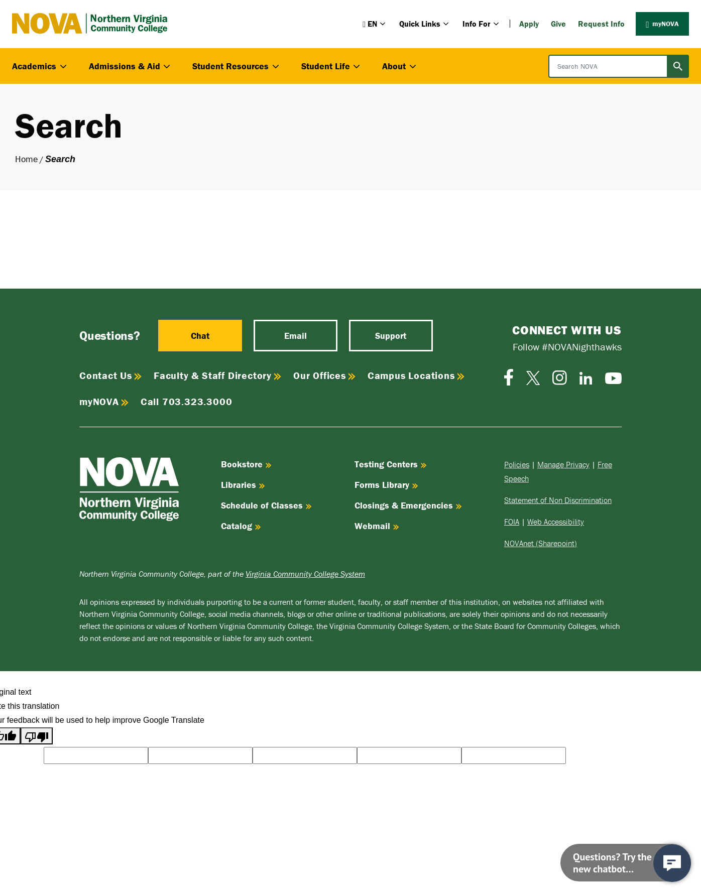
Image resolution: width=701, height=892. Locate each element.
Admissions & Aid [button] (131, 66)
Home (26, 159)
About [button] (400, 66)
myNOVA (662, 24)
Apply (529, 24)
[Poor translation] (37, 735)
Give (558, 24)
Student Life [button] (332, 66)
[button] (375, 24)
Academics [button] (40, 66)
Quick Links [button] (424, 24)
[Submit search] (678, 66)
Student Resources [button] (236, 66)
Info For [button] (481, 24)
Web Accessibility (555, 522)
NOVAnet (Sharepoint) (540, 543)
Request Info (601, 24)
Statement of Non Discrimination (558, 500)
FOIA (511, 522)
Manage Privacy (563, 464)
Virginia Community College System (305, 574)
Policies (516, 464)
